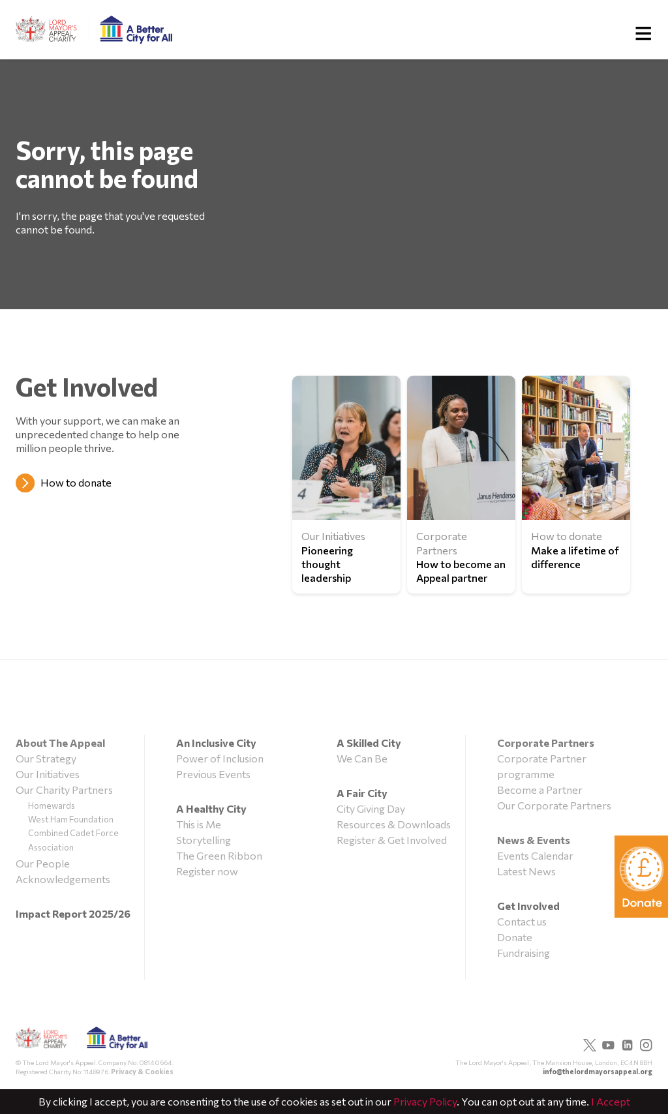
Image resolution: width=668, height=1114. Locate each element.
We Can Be (362, 758)
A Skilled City (369, 742)
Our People (43, 863)
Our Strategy (46, 758)
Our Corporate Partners (554, 805)
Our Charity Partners (64, 789)
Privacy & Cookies (142, 1071)
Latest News (526, 871)
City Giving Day (371, 808)
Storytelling (203, 840)
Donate (514, 937)
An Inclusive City (216, 742)
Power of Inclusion (220, 758)
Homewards (51, 805)
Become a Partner (540, 789)
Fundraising (523, 952)
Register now (207, 871)
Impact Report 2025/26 (73, 913)
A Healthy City (211, 808)
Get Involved (528, 905)
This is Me (198, 824)
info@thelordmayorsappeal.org (597, 1071)
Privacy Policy (425, 1101)
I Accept (610, 1101)
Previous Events (213, 774)
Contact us (522, 921)
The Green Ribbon (219, 855)
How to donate (76, 482)
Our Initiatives (48, 774)
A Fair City (362, 793)
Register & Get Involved (392, 840)
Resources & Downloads (394, 824)
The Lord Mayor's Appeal (81, 1042)
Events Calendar (535, 855)
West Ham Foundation (71, 819)
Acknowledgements (63, 879)
